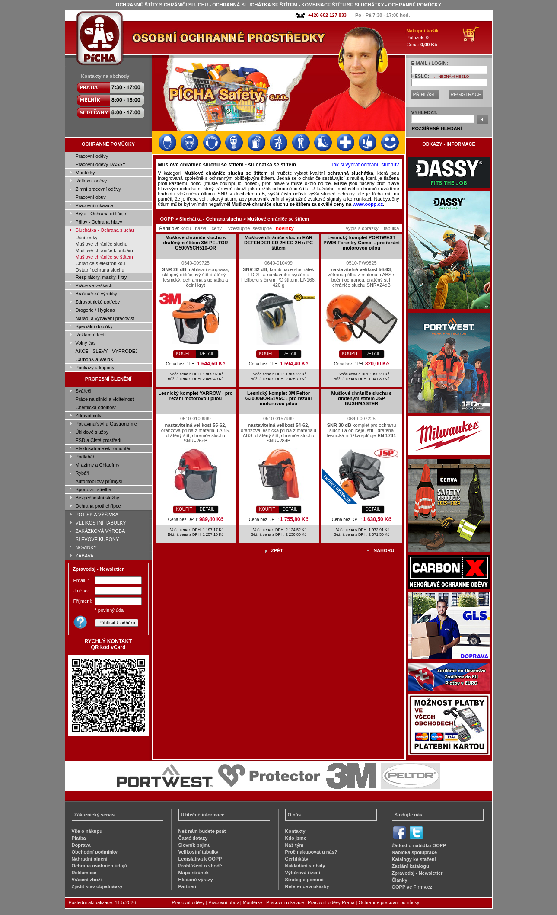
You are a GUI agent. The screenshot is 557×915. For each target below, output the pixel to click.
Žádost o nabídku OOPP (419, 845)
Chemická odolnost (96, 407)
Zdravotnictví (89, 415)
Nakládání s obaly (305, 865)
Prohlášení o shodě (200, 865)
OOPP (167, 218)
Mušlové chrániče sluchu (101, 243)
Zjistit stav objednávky (97, 886)
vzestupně (239, 228)
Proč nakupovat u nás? (311, 851)
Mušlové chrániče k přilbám (104, 250)
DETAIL (207, 353)
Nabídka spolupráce (414, 852)
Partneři (187, 886)
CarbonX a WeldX (95, 359)
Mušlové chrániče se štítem (104, 256)
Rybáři (82, 473)
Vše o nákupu (87, 831)
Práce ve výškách (94, 285)
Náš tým (294, 845)
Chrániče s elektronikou (100, 263)
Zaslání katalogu (410, 866)
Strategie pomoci (304, 879)
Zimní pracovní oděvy (98, 189)
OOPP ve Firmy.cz (412, 886)
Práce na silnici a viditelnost (105, 399)
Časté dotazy (193, 838)
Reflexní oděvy (91, 180)
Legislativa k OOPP (200, 858)
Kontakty (295, 831)
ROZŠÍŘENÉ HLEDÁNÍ (437, 128)
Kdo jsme (296, 838)
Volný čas (86, 343)
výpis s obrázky (362, 228)
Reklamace (84, 872)
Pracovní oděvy (92, 156)
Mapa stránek (193, 872)
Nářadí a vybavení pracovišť (105, 318)
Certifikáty (297, 858)
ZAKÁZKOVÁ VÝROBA (100, 531)
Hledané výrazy (195, 879)
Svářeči (84, 391)
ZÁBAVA (85, 555)
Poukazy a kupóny (95, 367)
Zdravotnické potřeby (98, 301)
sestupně (262, 228)
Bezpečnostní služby (97, 497)
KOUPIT (184, 353)
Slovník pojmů (194, 845)
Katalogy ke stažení (414, 859)
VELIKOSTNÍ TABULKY (101, 522)
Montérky (85, 172)
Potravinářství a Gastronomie (106, 423)
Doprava (81, 845)
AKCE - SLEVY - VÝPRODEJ (107, 351)
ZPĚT (277, 550)
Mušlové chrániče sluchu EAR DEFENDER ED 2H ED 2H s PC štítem (278, 242)
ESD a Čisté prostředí (98, 440)
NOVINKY (86, 547)
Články (399, 880)
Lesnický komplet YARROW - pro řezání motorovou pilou (196, 395)
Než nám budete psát (202, 831)
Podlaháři (85, 456)
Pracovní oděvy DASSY (101, 164)
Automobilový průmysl (99, 481)
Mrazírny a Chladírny (98, 464)
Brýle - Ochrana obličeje (101, 213)
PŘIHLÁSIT (425, 94)
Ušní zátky (87, 237)
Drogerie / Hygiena (95, 310)
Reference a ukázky (307, 886)
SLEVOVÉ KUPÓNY (97, 539)
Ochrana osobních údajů (99, 865)
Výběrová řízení (302, 872)
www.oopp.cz (368, 204)
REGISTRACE (465, 94)
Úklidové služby (92, 432)
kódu (186, 228)
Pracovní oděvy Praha (331, 902)
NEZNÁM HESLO (453, 76)
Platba (79, 838)
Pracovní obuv (91, 197)
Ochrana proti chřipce (98, 506)
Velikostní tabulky (198, 851)
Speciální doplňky (94, 326)
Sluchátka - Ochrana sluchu (105, 230)
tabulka (391, 228)
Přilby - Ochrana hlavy (99, 221)
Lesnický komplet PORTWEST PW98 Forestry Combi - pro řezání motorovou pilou (361, 242)
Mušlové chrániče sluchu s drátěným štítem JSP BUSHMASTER (361, 398)
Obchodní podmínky (95, 851)
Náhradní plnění (90, 858)
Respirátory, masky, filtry (101, 277)
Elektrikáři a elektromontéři (104, 448)
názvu (201, 228)
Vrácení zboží (87, 879)
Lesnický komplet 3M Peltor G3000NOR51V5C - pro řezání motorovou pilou (278, 398)
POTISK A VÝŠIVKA (97, 514)
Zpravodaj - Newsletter (417, 873)
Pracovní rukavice (94, 205)
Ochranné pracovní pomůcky (389, 902)
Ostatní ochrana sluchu (100, 269)
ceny (217, 228)
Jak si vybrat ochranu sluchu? (365, 165)
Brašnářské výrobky (97, 293)
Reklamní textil (91, 334)
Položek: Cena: (423, 37)
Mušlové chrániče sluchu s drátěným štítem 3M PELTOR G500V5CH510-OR (195, 242)
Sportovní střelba (93, 489)
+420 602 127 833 (327, 15)
